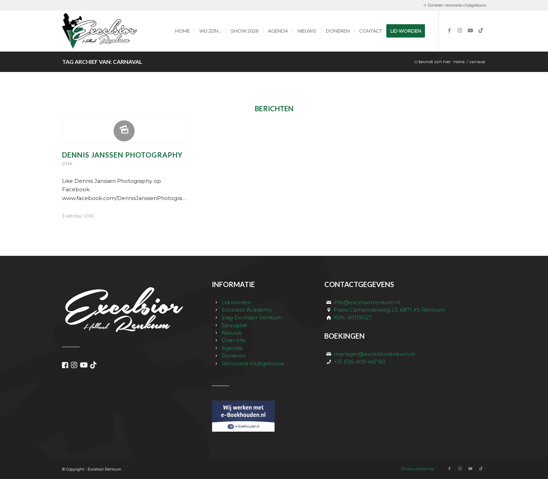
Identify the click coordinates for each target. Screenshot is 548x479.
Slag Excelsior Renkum (252, 317)
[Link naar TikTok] (481, 30)
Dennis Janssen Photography (122, 155)
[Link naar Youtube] (470, 30)
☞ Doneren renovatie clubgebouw (454, 5)
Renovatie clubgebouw (253, 363)
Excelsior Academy (247, 309)
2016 (67, 163)
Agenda (232, 348)
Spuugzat (234, 325)
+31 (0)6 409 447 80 (359, 361)
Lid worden (236, 302)
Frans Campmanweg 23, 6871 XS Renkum (389, 309)
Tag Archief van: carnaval (102, 61)
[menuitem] (453, 5)
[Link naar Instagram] (460, 30)
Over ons (233, 340)
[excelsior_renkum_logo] (107, 31)
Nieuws (231, 333)
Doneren (234, 355)
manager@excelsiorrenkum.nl (374, 354)
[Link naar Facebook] (449, 30)
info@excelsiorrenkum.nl (367, 302)
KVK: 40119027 (353, 317)
